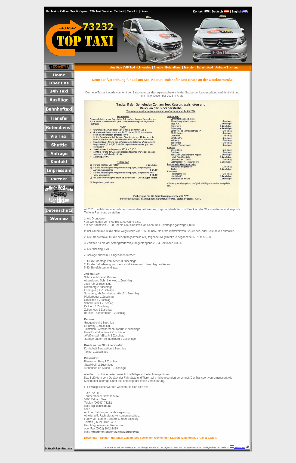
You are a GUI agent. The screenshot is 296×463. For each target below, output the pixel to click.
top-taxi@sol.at (101, 405)
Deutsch (220, 11)
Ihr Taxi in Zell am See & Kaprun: (68, 11)
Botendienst (173, 67)
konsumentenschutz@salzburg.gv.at (115, 431)
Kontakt (198, 11)
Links (144, 11)
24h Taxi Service (101, 11)
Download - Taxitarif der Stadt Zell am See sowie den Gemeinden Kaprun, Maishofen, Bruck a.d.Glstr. (150, 437)
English (240, 11)
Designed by (210, 447)
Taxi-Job (132, 11)
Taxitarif (119, 11)
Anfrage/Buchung (227, 67)
